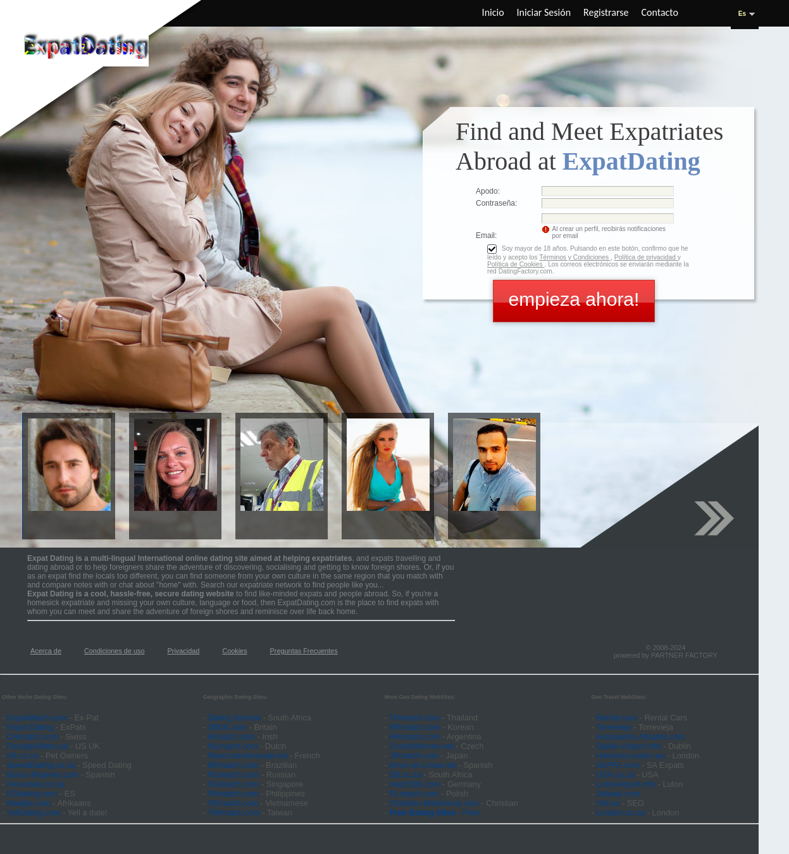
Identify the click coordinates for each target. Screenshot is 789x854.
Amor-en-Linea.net (422, 765)
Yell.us (607, 803)
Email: (486, 235)
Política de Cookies (515, 264)
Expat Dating (30, 727)
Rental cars (616, 717)
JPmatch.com (414, 755)
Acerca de (45, 651)
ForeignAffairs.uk (38, 746)
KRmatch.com (415, 727)
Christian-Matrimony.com (434, 803)
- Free (435, 812)
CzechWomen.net (422, 746)
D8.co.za (407, 774)
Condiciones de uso (114, 651)
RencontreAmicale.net (247, 755)
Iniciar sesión (544, 12)
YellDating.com (34, 812)
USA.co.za (615, 774)
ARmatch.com (414, 736)
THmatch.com (414, 717)
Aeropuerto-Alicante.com (640, 736)
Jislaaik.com (618, 793)
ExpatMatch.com (37, 717)
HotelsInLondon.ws (630, 755)
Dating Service (234, 717)
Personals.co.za (36, 784)
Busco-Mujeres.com (42, 774)
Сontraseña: (496, 203)
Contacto (660, 12)
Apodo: (488, 191)
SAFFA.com (617, 765)
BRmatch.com (233, 765)
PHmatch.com (234, 793)
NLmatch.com (233, 746)
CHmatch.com (34, 736)
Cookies (234, 651)
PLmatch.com (416, 793)
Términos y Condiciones (575, 257)
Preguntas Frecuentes (304, 651)
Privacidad (184, 651)
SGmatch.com (234, 784)
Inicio (493, 12)
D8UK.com (227, 727)
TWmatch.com (233, 812)
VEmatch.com (234, 803)
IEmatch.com (231, 736)
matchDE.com (416, 784)
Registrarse (605, 12)
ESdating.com (32, 793)
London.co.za (620, 812)
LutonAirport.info (625, 784)
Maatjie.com (29, 803)
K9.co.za (23, 755)
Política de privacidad (646, 257)
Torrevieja (613, 727)
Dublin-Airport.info (628, 746)
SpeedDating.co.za (41, 765)
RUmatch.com (234, 774)
